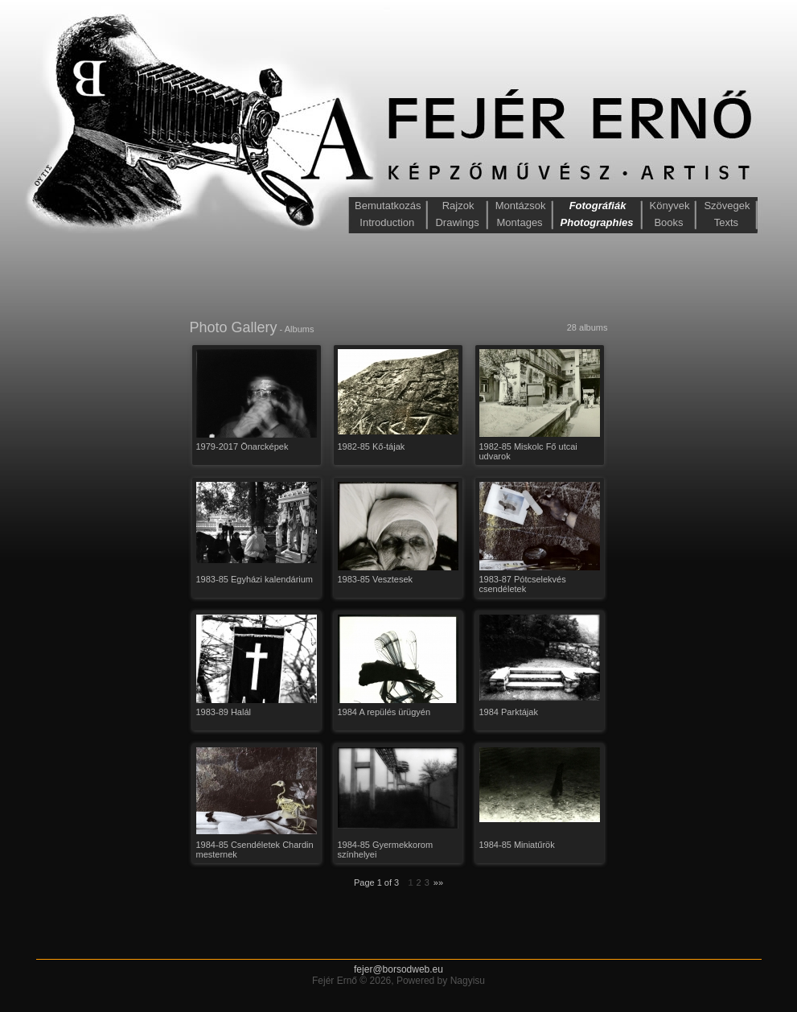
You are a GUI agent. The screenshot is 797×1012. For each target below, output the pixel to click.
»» (438, 882)
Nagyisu (467, 980)
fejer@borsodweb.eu (398, 969)
